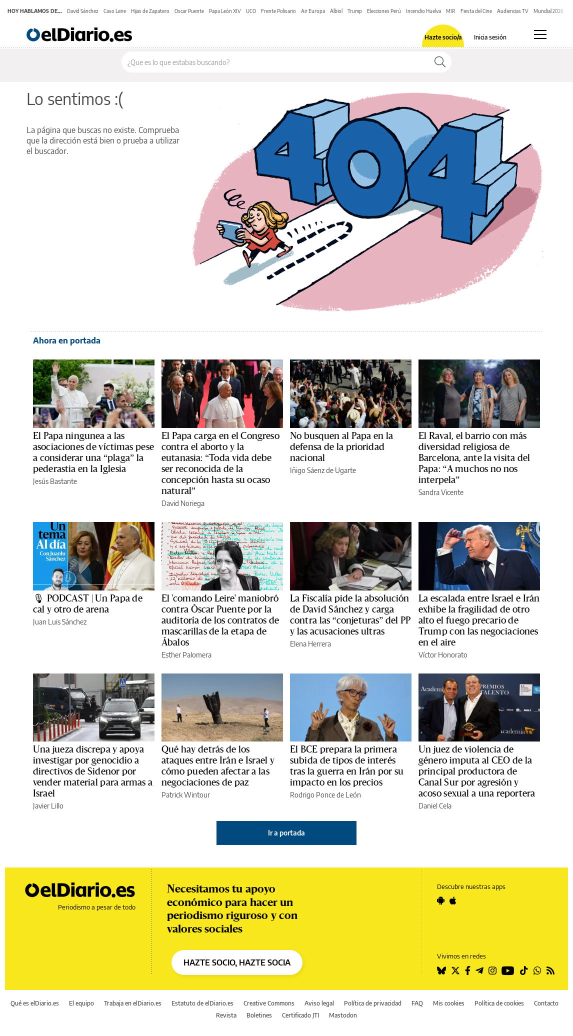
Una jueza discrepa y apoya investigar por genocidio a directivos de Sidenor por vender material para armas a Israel (92, 771)
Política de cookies (499, 1003)
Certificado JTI (300, 1015)
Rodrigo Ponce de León (325, 794)
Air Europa (313, 11)
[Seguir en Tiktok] (524, 970)
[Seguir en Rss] (550, 970)
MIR (451, 11)
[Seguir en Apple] (453, 900)
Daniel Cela (435, 806)
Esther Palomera (187, 654)
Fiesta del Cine (476, 11)
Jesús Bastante (55, 481)
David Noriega (183, 503)
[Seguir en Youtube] (508, 970)
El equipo (81, 1003)
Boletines (259, 1015)
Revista (226, 1015)
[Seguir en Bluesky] (441, 970)
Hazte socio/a (443, 37)
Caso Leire (115, 11)
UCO (251, 11)
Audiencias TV (512, 11)
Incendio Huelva (423, 11)
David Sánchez (82, 11)
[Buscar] (440, 62)
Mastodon (343, 1015)
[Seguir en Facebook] (467, 970)
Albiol (336, 11)
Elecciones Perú (384, 11)
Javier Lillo (48, 806)
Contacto (546, 1003)
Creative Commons (269, 1003)
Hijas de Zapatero (150, 11)
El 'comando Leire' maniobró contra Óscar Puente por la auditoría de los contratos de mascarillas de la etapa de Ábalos (220, 621)
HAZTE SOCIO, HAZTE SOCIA (237, 963)
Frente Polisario (278, 11)
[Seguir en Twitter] (455, 970)
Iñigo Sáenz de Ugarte (323, 470)
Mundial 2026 (549, 11)
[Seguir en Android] (440, 900)
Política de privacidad (373, 1003)
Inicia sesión (490, 37)
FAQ (417, 1003)
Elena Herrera (310, 644)
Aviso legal (319, 1003)
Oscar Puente (189, 11)
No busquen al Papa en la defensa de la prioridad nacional (341, 447)
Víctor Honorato (443, 654)
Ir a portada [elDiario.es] (286, 832)
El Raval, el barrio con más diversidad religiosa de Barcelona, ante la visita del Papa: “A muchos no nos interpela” (474, 458)
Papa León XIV (225, 11)
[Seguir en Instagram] (492, 970)
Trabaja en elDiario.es (133, 1003)
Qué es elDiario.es (34, 1003)
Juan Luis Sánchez (59, 622)
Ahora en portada (66, 341)
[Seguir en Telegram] (480, 970)
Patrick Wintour (186, 794)
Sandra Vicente (441, 492)
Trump (355, 11)
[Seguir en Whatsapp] (538, 970)
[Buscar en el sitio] (275, 62)
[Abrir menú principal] (540, 34)
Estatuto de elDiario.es (203, 1003)
